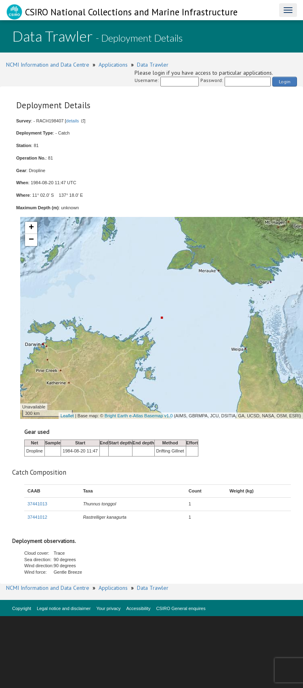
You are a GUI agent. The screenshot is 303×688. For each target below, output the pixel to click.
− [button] (31, 240)
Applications (113, 64)
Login (284, 81)
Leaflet (67, 415)
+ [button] (31, 228)
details (72, 120)
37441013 (37, 503)
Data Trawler (152, 64)
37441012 (37, 517)
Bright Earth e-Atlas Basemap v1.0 (139, 415)
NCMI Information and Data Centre (47, 64)
